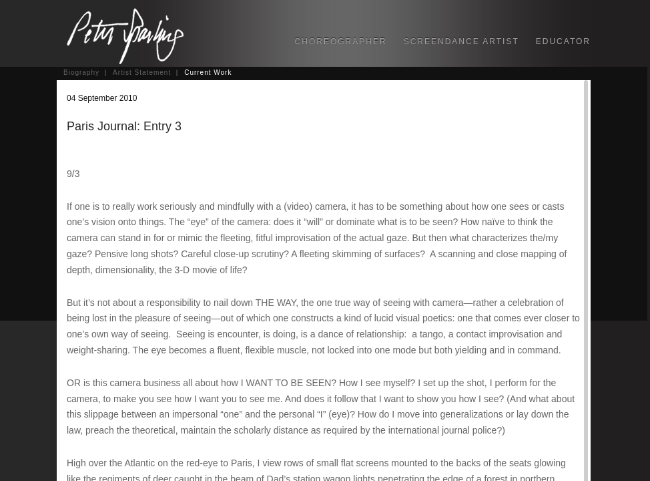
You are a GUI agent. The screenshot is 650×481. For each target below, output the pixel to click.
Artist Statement (142, 72)
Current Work (208, 72)
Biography (81, 72)
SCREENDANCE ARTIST (461, 41)
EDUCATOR (563, 41)
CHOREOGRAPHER (341, 41)
